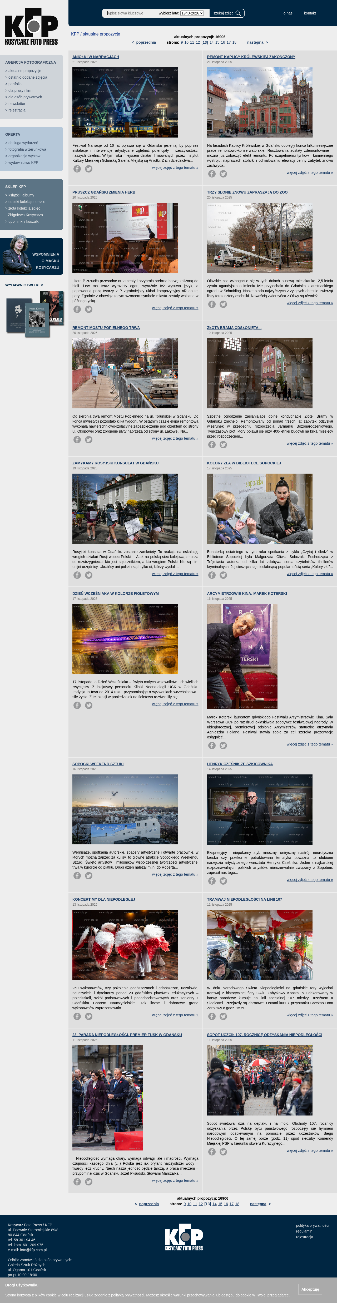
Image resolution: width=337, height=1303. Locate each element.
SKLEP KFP (15, 187)
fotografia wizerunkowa (27, 149)
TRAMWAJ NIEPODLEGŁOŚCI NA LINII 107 (244, 899)
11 (192, 42)
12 (198, 42)
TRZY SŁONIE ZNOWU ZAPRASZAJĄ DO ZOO (247, 192)
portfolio (15, 84)
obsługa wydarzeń (23, 143)
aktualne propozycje (24, 71)
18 (234, 42)
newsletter (16, 104)
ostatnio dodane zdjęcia (27, 77)
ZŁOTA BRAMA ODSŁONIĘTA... (234, 328)
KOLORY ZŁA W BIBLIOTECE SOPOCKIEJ (244, 463)
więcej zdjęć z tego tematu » (175, 167)
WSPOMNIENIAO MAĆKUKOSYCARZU (45, 261)
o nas (288, 13)
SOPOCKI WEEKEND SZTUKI (97, 764)
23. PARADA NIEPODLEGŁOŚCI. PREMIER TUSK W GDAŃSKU (127, 1035)
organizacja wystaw (24, 156)
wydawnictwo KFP (23, 162)
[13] (204, 42)
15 (217, 42)
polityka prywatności (312, 1225)
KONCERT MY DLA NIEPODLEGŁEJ (103, 899)
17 (229, 42)
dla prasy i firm (20, 90)
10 (186, 42)
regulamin (304, 1231)
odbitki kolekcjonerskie (26, 202)
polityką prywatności (127, 1295)
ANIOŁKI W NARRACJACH (95, 57)
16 (223, 42)
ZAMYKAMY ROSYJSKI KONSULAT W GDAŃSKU (115, 463)
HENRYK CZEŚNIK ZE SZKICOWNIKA (240, 764)
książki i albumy (21, 195)
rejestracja (17, 110)
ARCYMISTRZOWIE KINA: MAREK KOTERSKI (247, 593)
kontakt (310, 13)
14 (212, 42)
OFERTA (12, 134)
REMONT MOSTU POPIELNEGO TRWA (106, 328)
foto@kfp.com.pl (33, 1250)
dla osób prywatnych (25, 97)
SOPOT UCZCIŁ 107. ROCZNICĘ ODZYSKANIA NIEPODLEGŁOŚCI (264, 1035)
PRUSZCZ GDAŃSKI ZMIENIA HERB (103, 192)
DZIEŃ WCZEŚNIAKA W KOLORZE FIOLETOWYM (115, 593)
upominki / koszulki (23, 221)
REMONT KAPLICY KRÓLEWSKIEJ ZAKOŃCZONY (251, 57)
